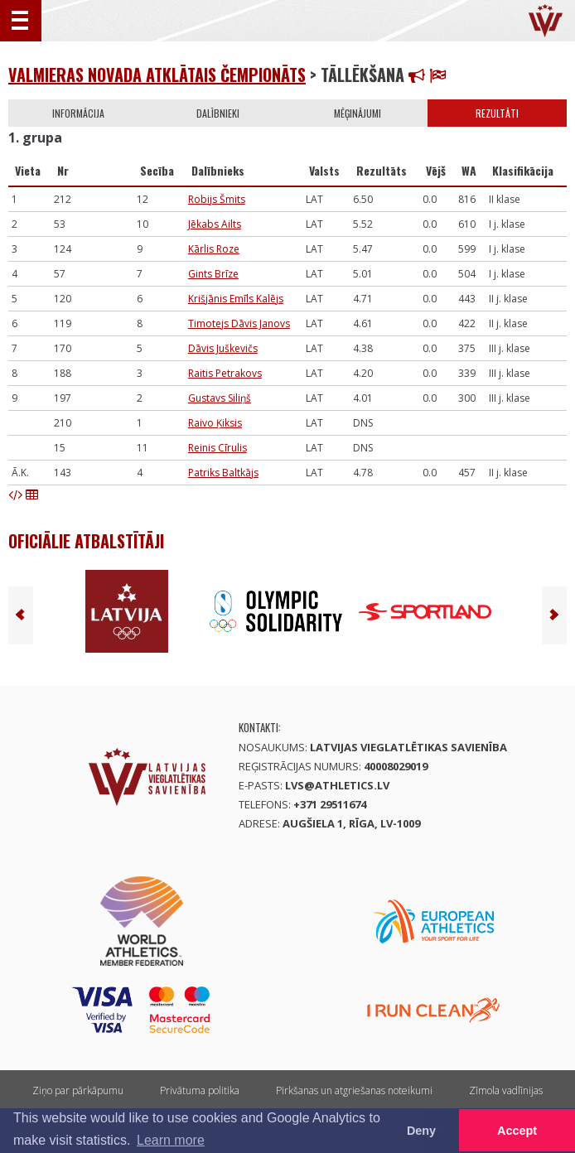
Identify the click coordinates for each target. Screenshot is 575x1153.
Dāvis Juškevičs (223, 348)
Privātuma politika (199, 1090)
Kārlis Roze (213, 249)
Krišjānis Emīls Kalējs (235, 299)
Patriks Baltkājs (223, 473)
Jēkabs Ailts (214, 224)
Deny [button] (421, 1130)
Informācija (78, 113)
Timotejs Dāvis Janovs (239, 323)
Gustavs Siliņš (219, 398)
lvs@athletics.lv (337, 785)
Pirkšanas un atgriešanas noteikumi (354, 1090)
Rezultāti (497, 113)
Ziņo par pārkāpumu (77, 1090)
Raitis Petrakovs (225, 373)
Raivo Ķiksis (215, 423)
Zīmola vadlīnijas (506, 1090)
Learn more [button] (171, 1140)
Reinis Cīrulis (217, 448)
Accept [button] (517, 1130)
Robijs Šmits (216, 199)
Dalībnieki (217, 113)
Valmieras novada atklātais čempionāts (157, 74)
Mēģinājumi (357, 113)
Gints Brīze (213, 274)
